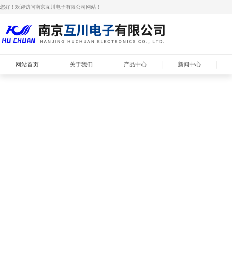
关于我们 (81, 64)
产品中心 (135, 64)
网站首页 (27, 64)
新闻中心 (189, 64)
